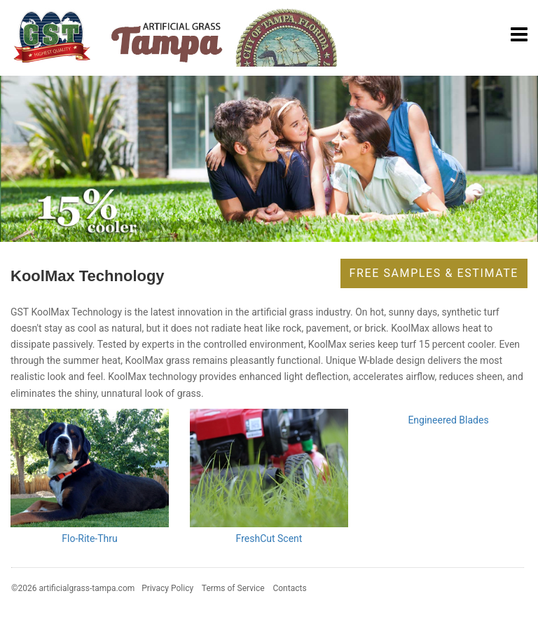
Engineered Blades (448, 420)
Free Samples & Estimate (434, 273)
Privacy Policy (167, 588)
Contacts (289, 588)
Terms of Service (233, 588)
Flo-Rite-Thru (89, 538)
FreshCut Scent (269, 538)
